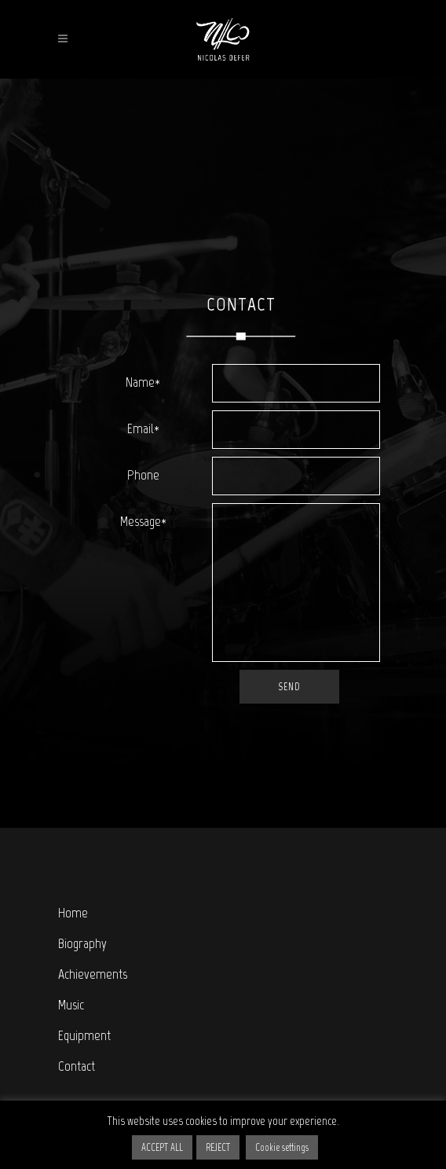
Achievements (92, 974)
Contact (76, 1066)
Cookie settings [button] (282, 1147)
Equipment (84, 1035)
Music (71, 1004)
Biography (82, 943)
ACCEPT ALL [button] (162, 1147)
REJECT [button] (218, 1147)
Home (73, 912)
